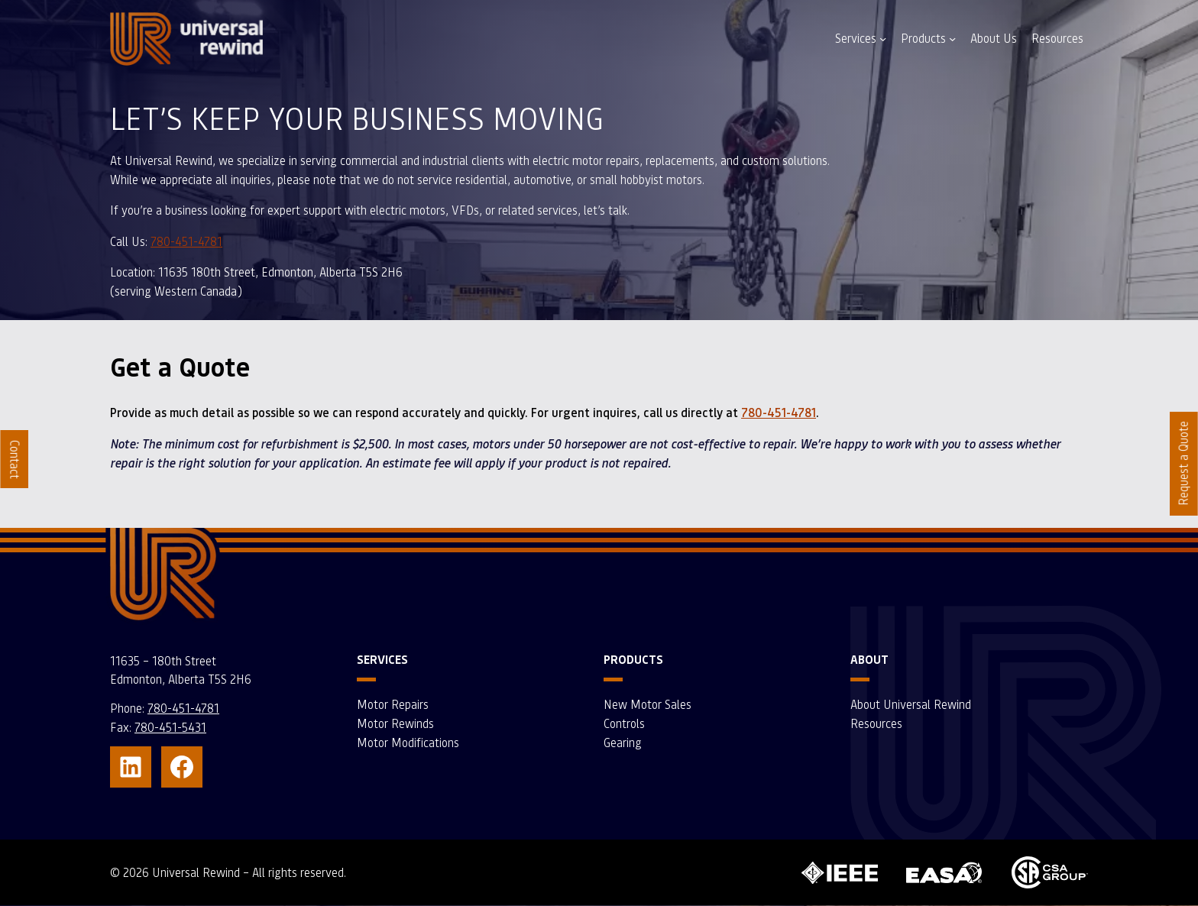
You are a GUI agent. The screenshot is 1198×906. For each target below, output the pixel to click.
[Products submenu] (952, 38)
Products (923, 38)
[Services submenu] (882, 38)
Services (855, 38)
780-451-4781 (186, 241)
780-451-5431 (170, 727)
